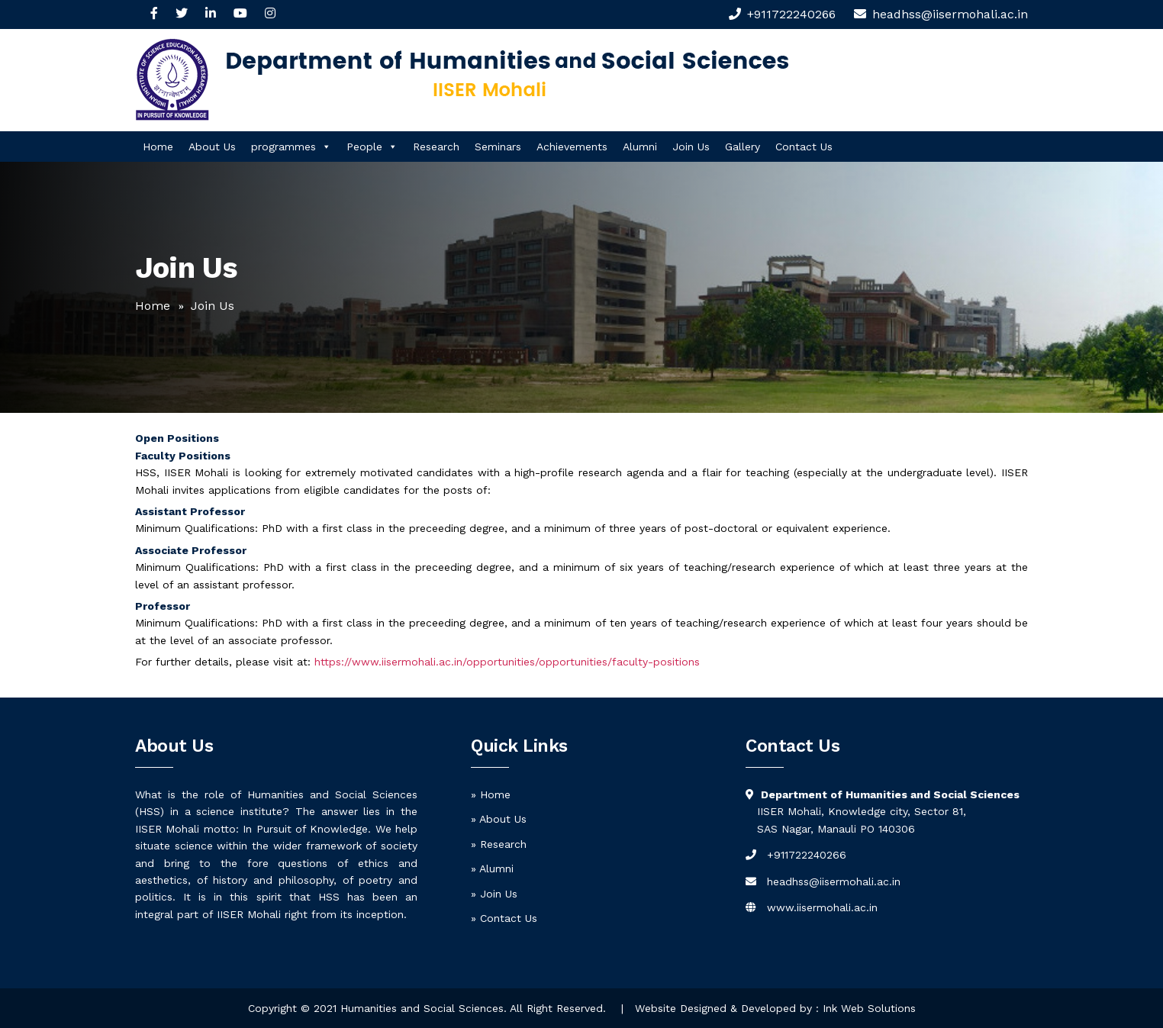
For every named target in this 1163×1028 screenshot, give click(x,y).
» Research (499, 844)
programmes (291, 146)
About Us (212, 146)
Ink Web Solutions (869, 1008)
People (372, 146)
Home (158, 146)
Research (436, 146)
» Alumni (492, 868)
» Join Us (494, 894)
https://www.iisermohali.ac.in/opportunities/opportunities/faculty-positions (507, 662)
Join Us (691, 146)
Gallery (742, 146)
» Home (491, 794)
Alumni (640, 146)
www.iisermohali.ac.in (822, 907)
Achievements (571, 146)
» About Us (499, 819)
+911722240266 (791, 14)
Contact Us (804, 146)
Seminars (498, 146)
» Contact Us (504, 918)
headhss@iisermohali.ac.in (833, 881)
